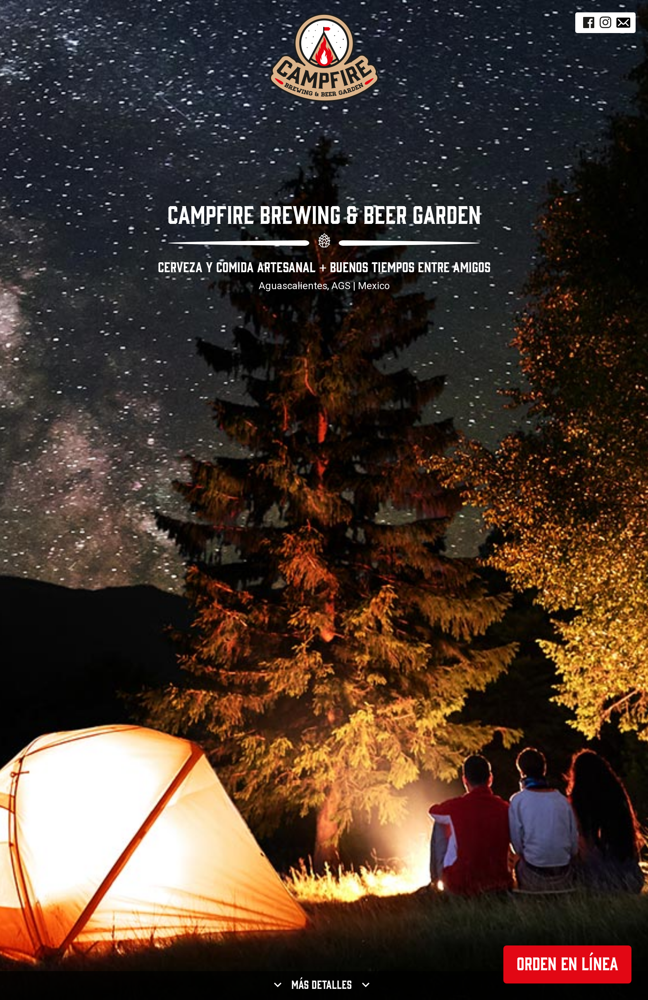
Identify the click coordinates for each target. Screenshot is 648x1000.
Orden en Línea (567, 964)
